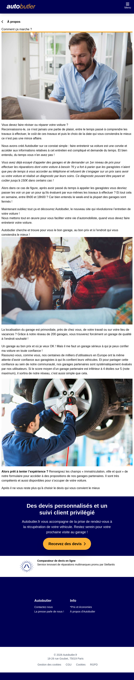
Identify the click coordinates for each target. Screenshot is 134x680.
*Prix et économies (81, 607)
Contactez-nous (43, 607)
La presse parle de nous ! (49, 611)
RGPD (94, 664)
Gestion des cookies (49, 664)
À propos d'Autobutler (82, 611)
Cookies (81, 664)
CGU (69, 664)
